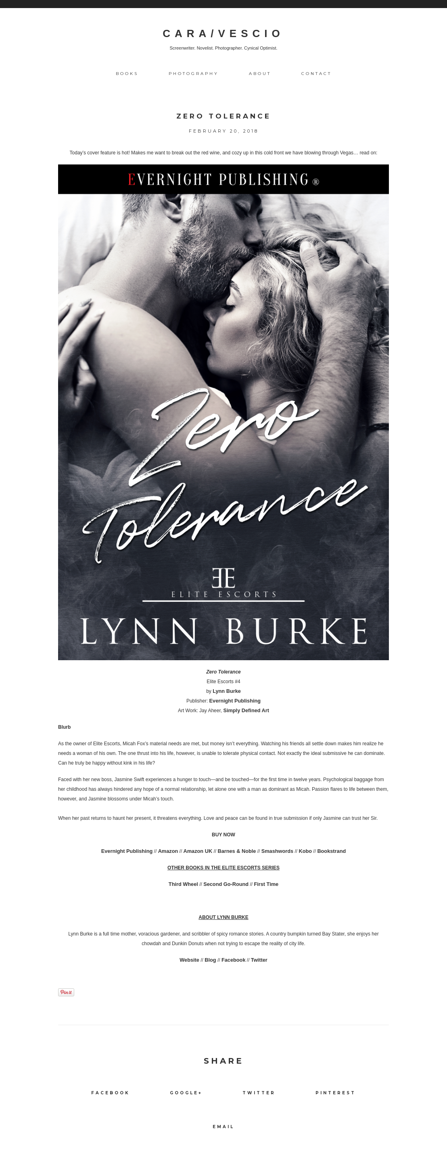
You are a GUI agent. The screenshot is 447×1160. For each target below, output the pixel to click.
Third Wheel (185, 884)
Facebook (233, 960)
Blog (211, 960)
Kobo (301, 851)
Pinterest (335, 1093)
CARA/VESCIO (223, 33)
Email (223, 1126)
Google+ (186, 1093)
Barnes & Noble (236, 851)
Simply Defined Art (246, 710)
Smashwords (274, 851)
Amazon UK (199, 851)
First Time (264, 884)
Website (191, 960)
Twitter (257, 960)
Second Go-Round (226, 884)
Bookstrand (326, 851)
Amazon (170, 851)
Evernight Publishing (235, 701)
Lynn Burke (226, 691)
